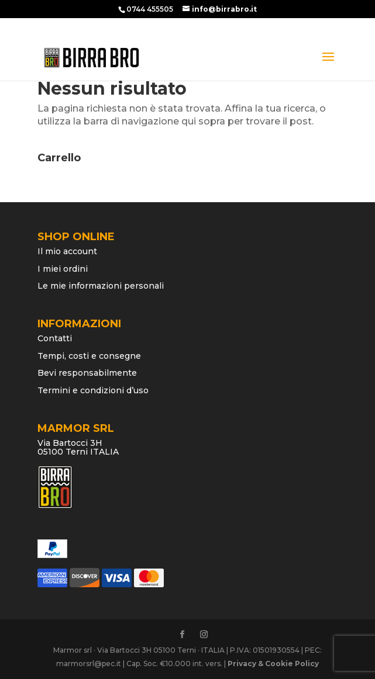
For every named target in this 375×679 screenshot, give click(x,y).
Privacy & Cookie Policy (273, 663)
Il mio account (67, 251)
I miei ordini (62, 269)
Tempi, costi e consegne (89, 356)
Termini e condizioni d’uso (93, 390)
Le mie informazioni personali (100, 285)
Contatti (54, 338)
